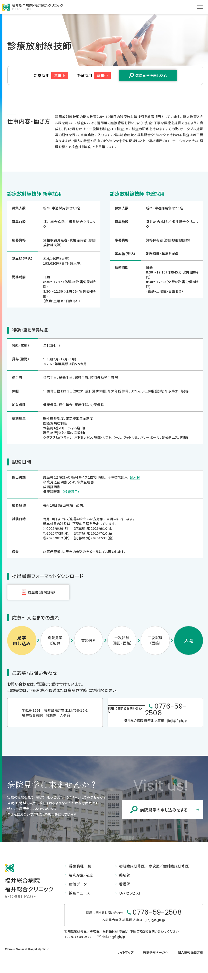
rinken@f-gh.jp (113, 936)
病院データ (78, 883)
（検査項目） (71, 491)
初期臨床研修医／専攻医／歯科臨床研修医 (154, 865)
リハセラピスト (130, 892)
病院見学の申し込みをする (164, 810)
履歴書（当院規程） (42, 592)
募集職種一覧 (80, 865)
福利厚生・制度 (81, 875)
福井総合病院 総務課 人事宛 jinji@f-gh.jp (155, 720)
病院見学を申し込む (151, 75)
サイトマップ (125, 952)
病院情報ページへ (155, 952)
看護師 (124, 883)
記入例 (135, 477)
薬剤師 (124, 875)
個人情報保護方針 (190, 952)
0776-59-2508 (81, 936)
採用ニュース (79, 892)
